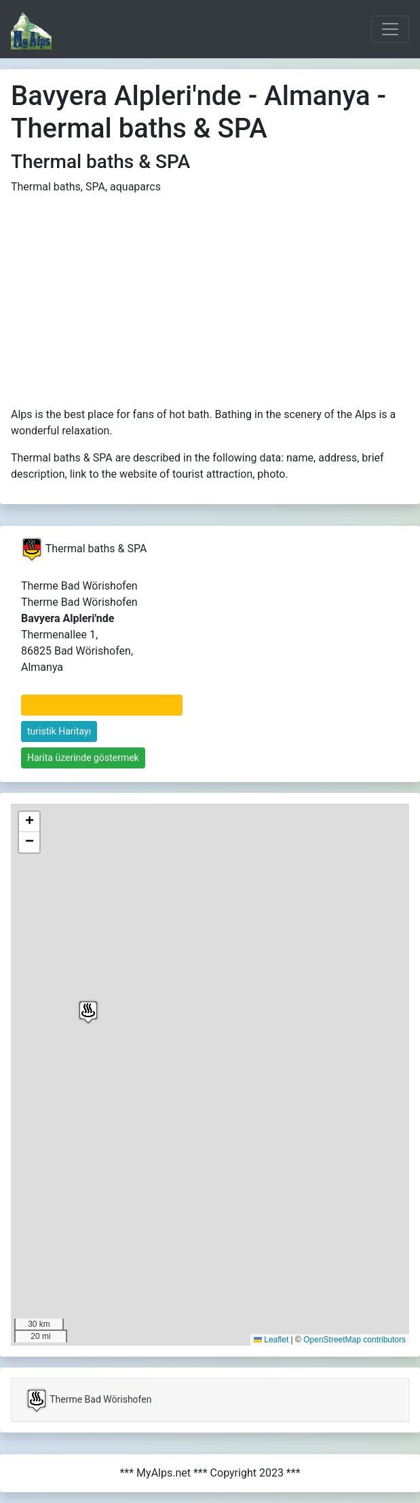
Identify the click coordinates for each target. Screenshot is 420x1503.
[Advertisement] (210, 301)
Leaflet (271, 1339)
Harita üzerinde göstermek (83, 757)
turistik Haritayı (59, 731)
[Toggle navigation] (390, 29)
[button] (88, 1012)
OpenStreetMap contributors (354, 1339)
